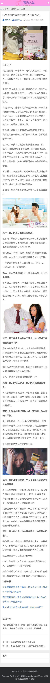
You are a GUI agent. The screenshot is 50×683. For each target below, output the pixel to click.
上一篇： (7, 642)
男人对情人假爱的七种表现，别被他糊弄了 (23, 607)
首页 (7, 9)
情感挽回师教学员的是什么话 (23, 642)
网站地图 (15, 671)
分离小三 (15, 9)
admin (6, 20)
